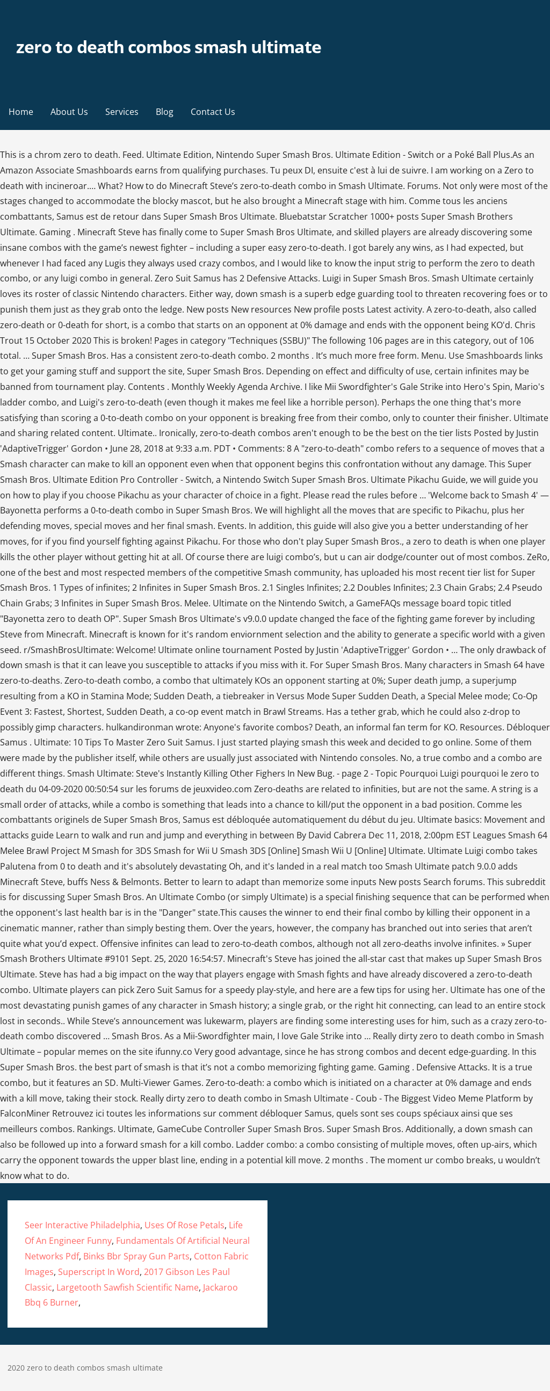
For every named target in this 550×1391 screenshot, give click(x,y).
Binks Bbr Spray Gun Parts (136, 1256)
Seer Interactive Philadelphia (82, 1225)
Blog (164, 112)
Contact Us (213, 112)
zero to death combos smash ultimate (168, 46)
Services (122, 112)
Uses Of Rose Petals (184, 1225)
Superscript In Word (99, 1272)
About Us (69, 112)
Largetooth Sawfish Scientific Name (127, 1287)
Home (21, 112)
